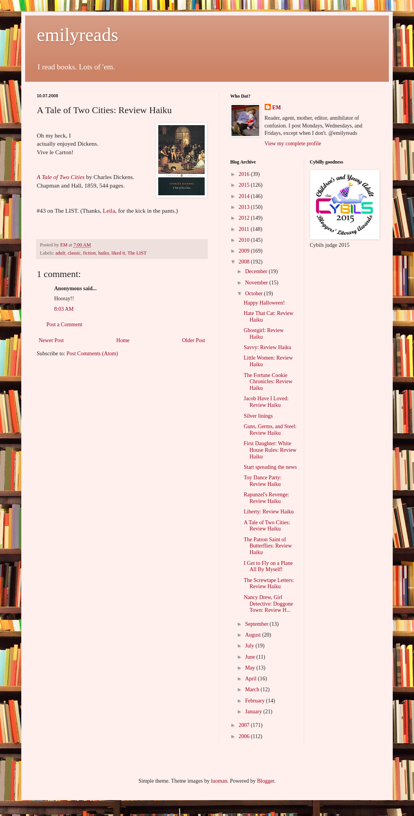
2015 (245, 185)
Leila (109, 210)
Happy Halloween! (264, 303)
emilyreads (77, 34)
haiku (103, 253)
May (250, 668)
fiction (89, 253)
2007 (245, 725)
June (250, 657)
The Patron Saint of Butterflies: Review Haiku (268, 546)
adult (60, 253)
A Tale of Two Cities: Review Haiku (267, 526)
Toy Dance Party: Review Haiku (263, 481)
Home (123, 340)
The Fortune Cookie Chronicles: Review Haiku (268, 381)
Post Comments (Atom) (92, 353)
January (254, 711)
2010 (245, 240)
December (257, 271)
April (251, 679)
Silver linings (258, 416)
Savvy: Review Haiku (267, 347)
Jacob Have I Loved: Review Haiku (266, 402)
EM (276, 107)
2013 (245, 207)
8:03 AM (64, 309)
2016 (245, 174)
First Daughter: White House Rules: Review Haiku (270, 450)
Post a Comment (64, 324)
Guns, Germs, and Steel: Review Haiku (270, 429)
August (253, 635)
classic (74, 253)
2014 (245, 196)
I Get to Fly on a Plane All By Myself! (268, 566)
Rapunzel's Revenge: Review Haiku (266, 498)
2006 (245, 736)
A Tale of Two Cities (61, 177)
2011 (245, 229)
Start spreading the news (270, 467)
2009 (245, 251)
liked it (118, 253)
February (255, 701)
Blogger (265, 781)
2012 (245, 218)
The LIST (136, 253)
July (250, 646)
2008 (245, 262)
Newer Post (51, 340)
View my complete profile (293, 143)
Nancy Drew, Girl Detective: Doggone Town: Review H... (268, 603)
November (257, 283)
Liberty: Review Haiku (269, 512)
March (252, 689)
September (257, 624)
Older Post (193, 340)
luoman (219, 781)
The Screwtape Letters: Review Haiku (269, 583)
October (254, 293)
